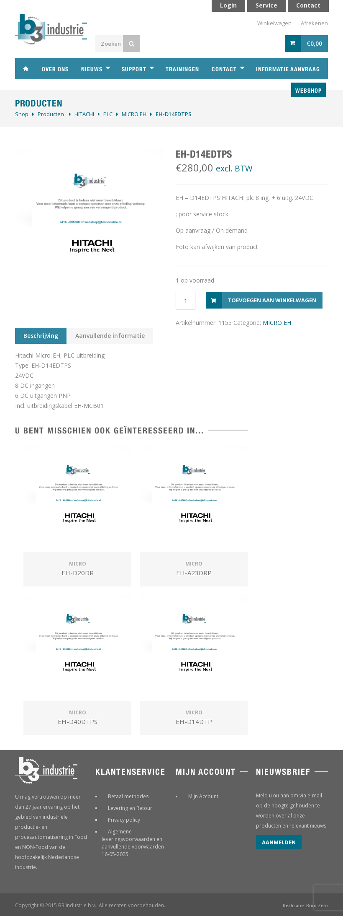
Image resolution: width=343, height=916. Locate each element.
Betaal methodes (128, 796)
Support (134, 69)
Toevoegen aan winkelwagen (272, 300)
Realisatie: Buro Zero (305, 905)
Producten (51, 114)
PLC (108, 114)
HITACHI (84, 114)
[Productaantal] (185, 300)
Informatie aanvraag (288, 69)
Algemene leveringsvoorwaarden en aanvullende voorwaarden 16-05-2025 (133, 843)
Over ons (55, 69)
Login (228, 5)
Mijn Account (203, 796)
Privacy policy (124, 819)
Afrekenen (314, 23)
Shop (21, 114)
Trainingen (182, 69)
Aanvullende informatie (110, 336)
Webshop (308, 90)
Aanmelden (279, 842)
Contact (224, 69)
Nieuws (91, 69)
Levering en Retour (130, 808)
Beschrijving (40, 336)
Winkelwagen (274, 23)
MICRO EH (134, 114)
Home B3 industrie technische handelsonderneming (25, 68)
